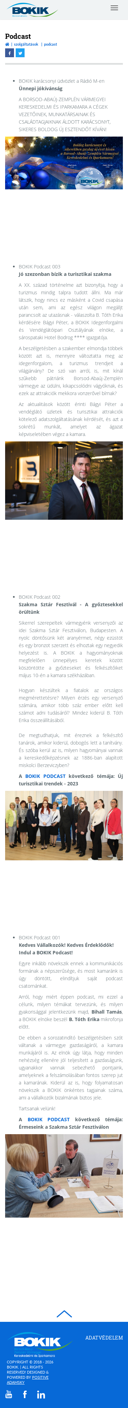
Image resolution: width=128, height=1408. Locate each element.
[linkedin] (41, 1394)
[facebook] (25, 1394)
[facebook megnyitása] (9, 52)
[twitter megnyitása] (20, 52)
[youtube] (9, 1394)
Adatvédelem (104, 1337)
